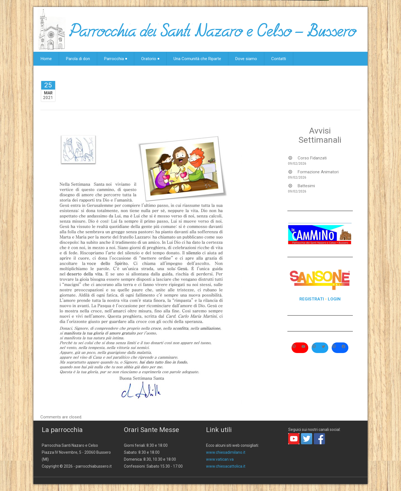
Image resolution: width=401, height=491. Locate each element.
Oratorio (150, 58)
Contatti (278, 58)
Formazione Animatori (318, 171)
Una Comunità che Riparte (197, 58)
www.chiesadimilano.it (225, 452)
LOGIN (334, 299)
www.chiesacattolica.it (225, 466)
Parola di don (78, 58)
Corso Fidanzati (312, 158)
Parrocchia (115, 58)
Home (46, 58)
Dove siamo (246, 58)
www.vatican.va (220, 459)
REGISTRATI (311, 299)
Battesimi (306, 185)
